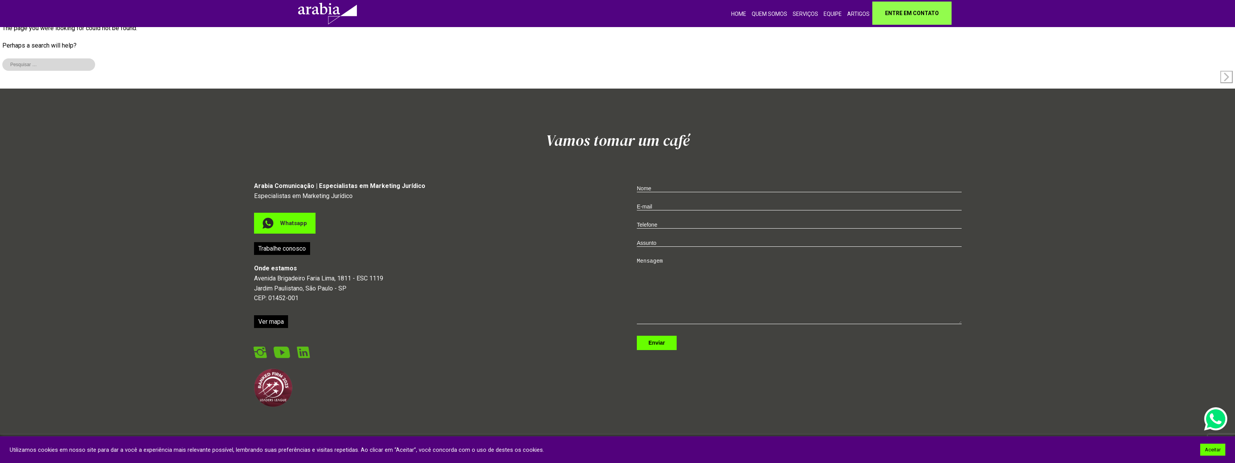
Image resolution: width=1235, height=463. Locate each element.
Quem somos (769, 14)
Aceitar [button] (1213, 450)
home (738, 14)
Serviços (805, 14)
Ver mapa (271, 336)
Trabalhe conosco (282, 263)
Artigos (858, 14)
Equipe (833, 14)
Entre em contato (912, 13)
